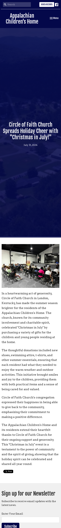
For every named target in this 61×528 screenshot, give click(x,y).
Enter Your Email (12, 513)
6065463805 (47, 4)
